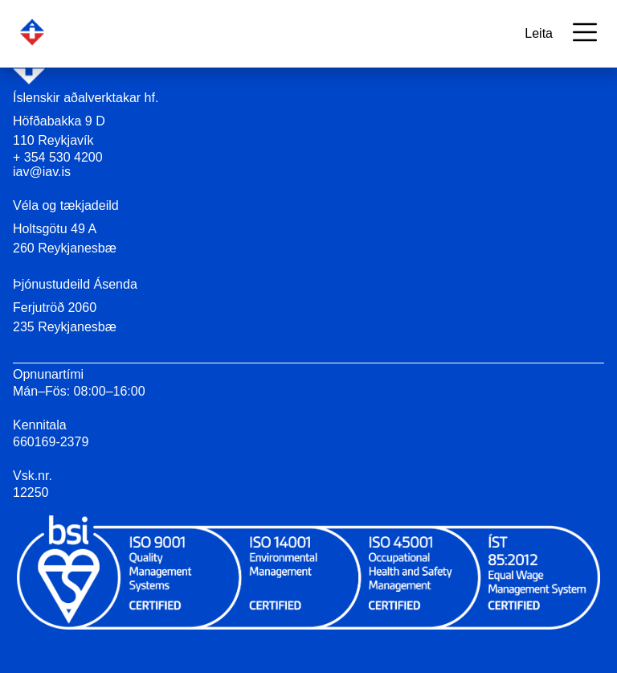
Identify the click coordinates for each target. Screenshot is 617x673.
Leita (539, 33)
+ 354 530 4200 (58, 157)
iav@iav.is (42, 172)
